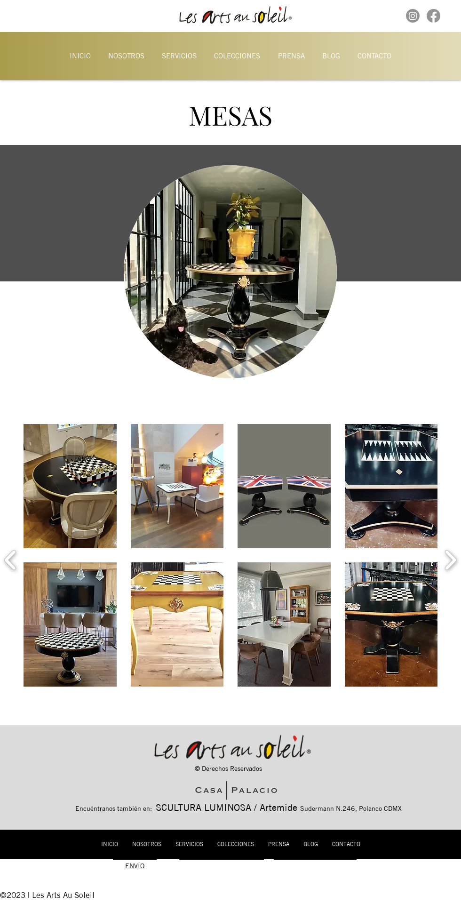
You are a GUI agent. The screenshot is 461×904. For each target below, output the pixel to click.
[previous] (10, 559)
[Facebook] (433, 16)
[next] (450, 559)
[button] (126, 55)
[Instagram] (413, 16)
